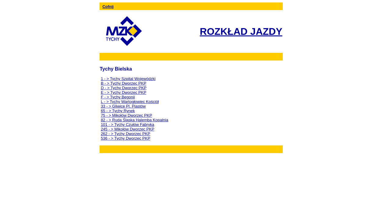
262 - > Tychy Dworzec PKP (125, 133)
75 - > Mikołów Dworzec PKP (126, 115)
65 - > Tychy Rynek (118, 110)
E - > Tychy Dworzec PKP (123, 92)
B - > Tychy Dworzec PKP (123, 83)
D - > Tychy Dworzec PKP (124, 88)
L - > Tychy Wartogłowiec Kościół (130, 101)
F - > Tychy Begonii (118, 97)
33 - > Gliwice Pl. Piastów (123, 106)
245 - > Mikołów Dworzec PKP (127, 129)
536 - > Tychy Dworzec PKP (125, 138)
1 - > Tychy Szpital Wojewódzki (128, 78)
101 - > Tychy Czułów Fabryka (127, 124)
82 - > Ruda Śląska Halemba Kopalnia (134, 120)
